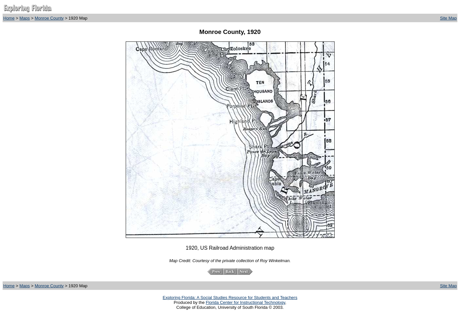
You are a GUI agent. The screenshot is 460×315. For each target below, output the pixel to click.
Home (9, 18)
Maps (25, 18)
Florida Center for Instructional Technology (245, 302)
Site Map (448, 18)
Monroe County (49, 18)
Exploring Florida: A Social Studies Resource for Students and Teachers (230, 297)
